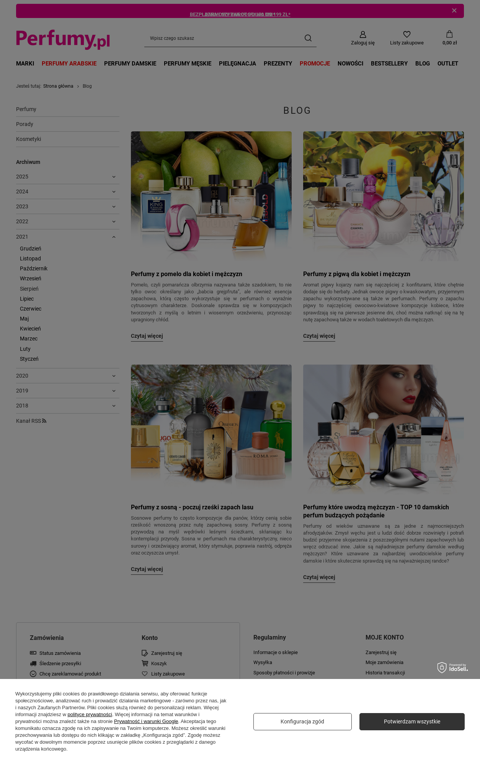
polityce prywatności (90, 714)
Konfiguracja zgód (302, 721)
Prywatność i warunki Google (146, 721)
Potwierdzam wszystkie (412, 721)
